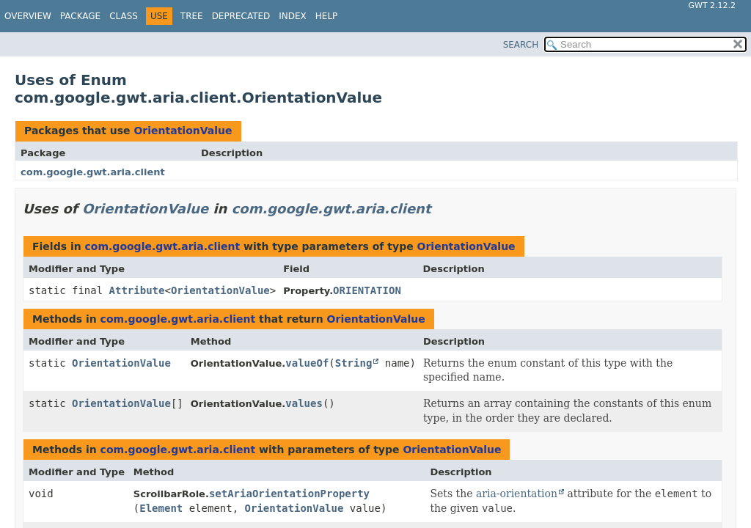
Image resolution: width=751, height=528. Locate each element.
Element (161, 508)
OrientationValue (182, 130)
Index (293, 16)
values (304, 403)
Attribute (137, 290)
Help (326, 16)
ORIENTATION (367, 290)
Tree (191, 16)
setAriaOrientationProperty (289, 493)
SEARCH (521, 45)
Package (80, 16)
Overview (27, 16)
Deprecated (241, 16)
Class (123, 16)
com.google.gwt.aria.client (93, 171)
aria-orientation (516, 493)
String (354, 363)
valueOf (307, 363)
